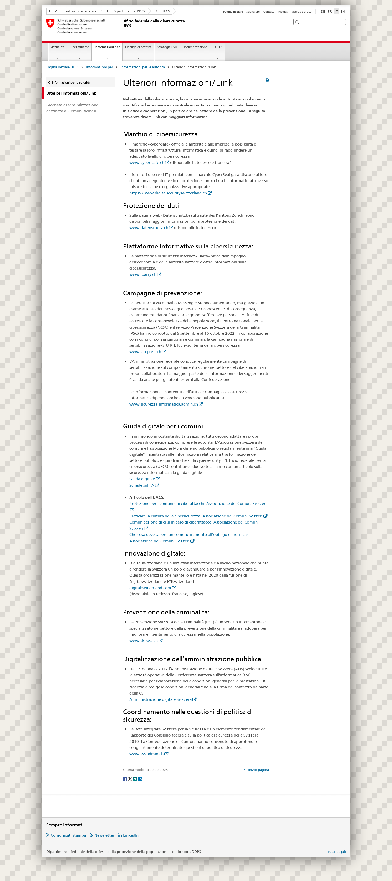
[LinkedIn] (140, 778)
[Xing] (135, 778)
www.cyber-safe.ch (146, 162)
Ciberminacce (79, 47)
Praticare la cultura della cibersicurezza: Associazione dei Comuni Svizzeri (196, 516)
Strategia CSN (167, 47)
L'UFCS (217, 47)
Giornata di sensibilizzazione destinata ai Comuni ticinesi (72, 107)
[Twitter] (130, 778)
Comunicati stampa (68, 835)
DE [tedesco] (323, 11)
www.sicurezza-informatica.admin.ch (163, 404)
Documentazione (194, 47)
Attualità (57, 47)
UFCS (163, 11)
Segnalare (253, 11)
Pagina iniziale (233, 11)
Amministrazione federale (73, 11)
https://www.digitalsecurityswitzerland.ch (168, 192)
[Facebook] (125, 778)
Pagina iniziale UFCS (62, 67)
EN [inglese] (342, 11)
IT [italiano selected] (336, 11)
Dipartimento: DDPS (126, 11)
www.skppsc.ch (143, 640)
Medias (283, 11)
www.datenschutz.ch (148, 227)
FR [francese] (330, 11)
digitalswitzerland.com (150, 587)
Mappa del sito (301, 11)
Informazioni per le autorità (142, 67)
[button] (297, 22)
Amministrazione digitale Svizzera (160, 699)
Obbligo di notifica (138, 47)
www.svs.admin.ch (146, 753)
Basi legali (337, 851)
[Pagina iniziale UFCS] (121, 26)
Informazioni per (108, 49)
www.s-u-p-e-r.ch (145, 351)
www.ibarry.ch (142, 274)
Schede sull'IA (141, 485)
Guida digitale (142, 478)
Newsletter (104, 835)
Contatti (268, 11)
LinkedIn (131, 835)
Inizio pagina (258, 770)
